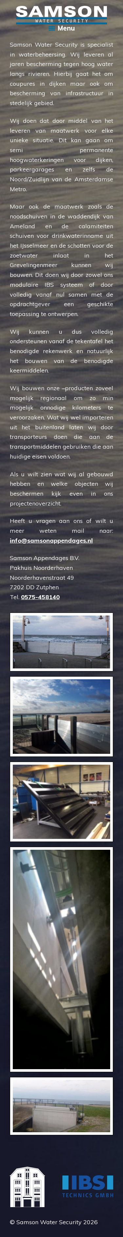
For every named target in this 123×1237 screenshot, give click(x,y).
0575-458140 (40, 597)
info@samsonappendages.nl (51, 540)
